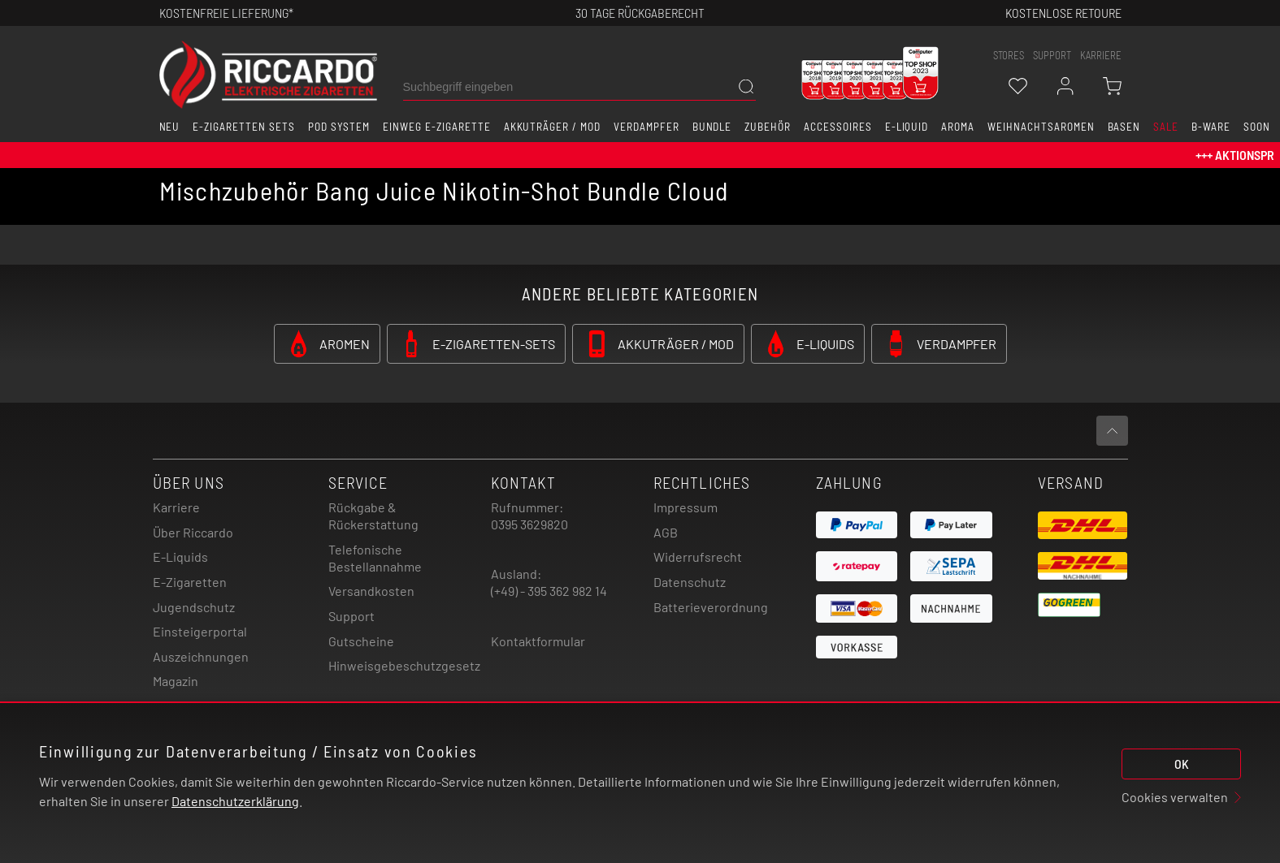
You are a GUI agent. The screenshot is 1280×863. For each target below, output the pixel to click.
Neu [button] (169, 126)
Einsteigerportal (200, 631)
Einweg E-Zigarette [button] (436, 126)
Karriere (1101, 55)
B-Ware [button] (1210, 126)
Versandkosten (371, 590)
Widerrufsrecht (697, 556)
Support (351, 616)
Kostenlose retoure (1063, 12)
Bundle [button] (712, 126)
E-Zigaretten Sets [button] (243, 126)
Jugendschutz (194, 607)
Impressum (685, 507)
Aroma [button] (957, 126)
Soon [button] (1256, 126)
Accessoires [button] (838, 126)
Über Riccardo (193, 532)
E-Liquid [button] (907, 126)
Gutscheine (361, 641)
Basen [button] (1124, 126)
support (1052, 55)
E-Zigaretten (190, 581)
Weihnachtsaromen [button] (1040, 126)
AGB (665, 532)
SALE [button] (1165, 126)
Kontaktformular (538, 641)
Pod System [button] (339, 126)
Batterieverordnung (710, 607)
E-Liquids (180, 556)
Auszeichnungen (201, 656)
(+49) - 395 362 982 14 (549, 590)
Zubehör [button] (767, 126)
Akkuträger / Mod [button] (552, 126)
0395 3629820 (529, 524)
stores (1008, 55)
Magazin (175, 680)
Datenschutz (689, 581)
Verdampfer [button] (646, 126)
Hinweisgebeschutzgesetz (404, 665)
